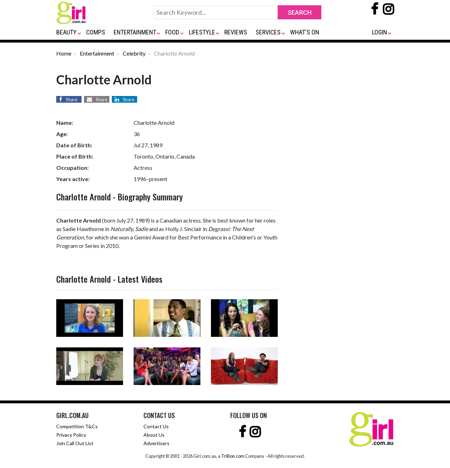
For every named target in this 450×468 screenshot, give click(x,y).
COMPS (95, 32)
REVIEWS (235, 32)
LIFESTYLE (202, 32)
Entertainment (97, 53)
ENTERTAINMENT (135, 32)
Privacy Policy (71, 435)
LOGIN (379, 32)
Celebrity (134, 53)
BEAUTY (66, 32)
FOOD (172, 32)
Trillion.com (232, 456)
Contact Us (156, 426)
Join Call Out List (75, 443)
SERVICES (268, 32)
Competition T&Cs (77, 426)
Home (63, 53)
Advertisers (156, 443)
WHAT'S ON (304, 32)
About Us (154, 435)
